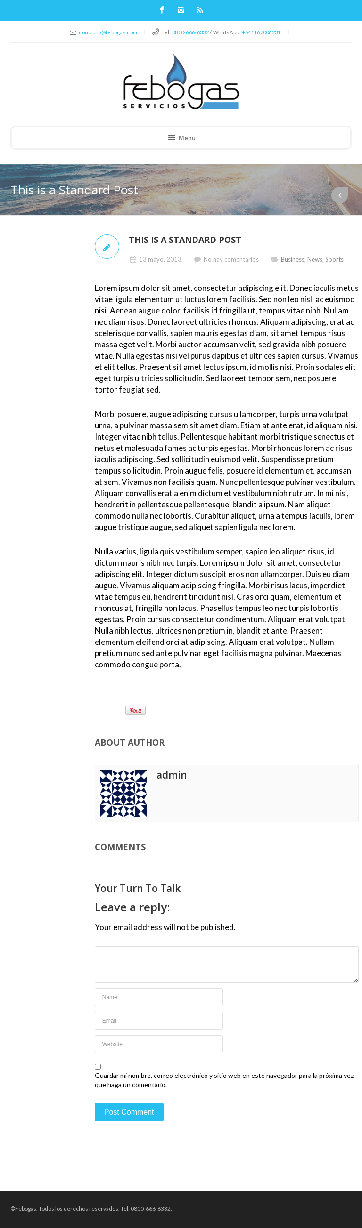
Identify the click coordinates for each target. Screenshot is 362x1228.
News (314, 259)
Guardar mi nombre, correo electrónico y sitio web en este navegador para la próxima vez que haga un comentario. (224, 1080)
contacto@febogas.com (108, 32)
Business (292, 259)
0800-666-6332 (190, 32)
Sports (334, 259)
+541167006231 (261, 32)
